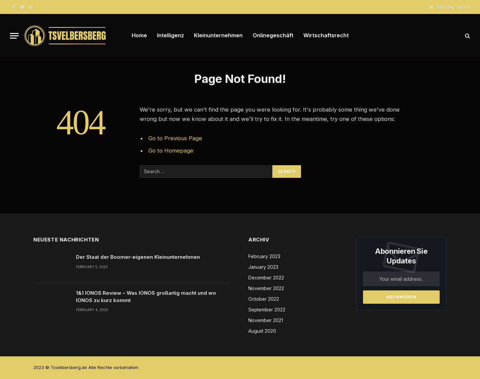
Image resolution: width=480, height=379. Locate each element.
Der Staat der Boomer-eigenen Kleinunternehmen (138, 257)
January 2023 (263, 267)
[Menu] (14, 35)
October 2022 (263, 299)
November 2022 (266, 288)
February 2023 (264, 256)
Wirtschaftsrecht (326, 35)
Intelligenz (170, 35)
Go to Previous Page (175, 138)
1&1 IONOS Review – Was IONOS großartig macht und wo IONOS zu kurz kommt (146, 296)
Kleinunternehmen (218, 35)
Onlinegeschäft (273, 35)
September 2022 (266, 309)
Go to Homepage (170, 150)
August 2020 (262, 331)
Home (139, 35)
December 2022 (266, 277)
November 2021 (265, 320)
